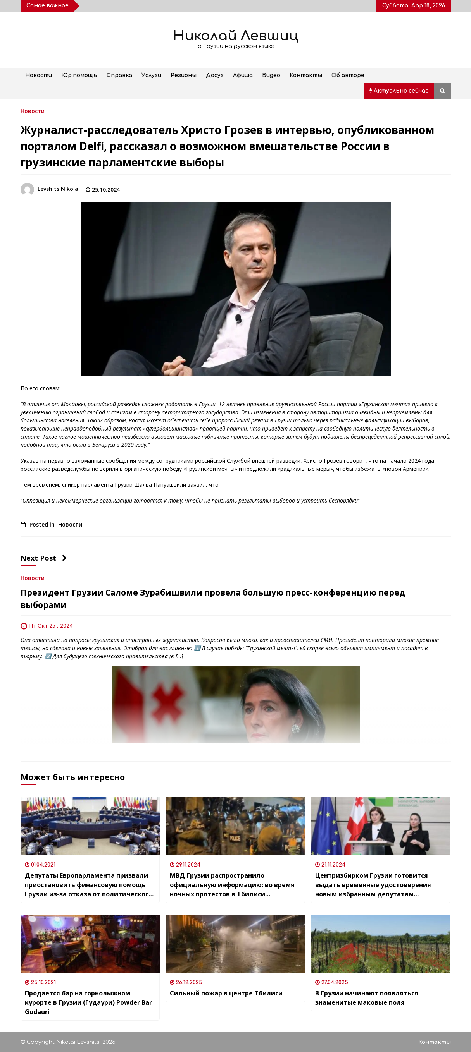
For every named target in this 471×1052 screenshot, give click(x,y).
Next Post (44, 558)
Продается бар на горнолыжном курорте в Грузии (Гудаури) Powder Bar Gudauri (88, 1002)
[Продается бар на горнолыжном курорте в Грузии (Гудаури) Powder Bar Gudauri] (90, 944)
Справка (119, 75)
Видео (271, 75)
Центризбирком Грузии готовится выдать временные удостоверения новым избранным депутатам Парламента (373, 885)
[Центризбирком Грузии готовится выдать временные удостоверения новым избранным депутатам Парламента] (380, 826)
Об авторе (347, 75)
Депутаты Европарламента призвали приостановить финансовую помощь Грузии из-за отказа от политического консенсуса (88, 885)
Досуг (215, 75)
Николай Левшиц (235, 35)
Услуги (151, 75)
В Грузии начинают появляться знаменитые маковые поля (366, 998)
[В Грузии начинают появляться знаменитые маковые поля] (380, 944)
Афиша (243, 75)
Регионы (184, 75)
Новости (38, 75)
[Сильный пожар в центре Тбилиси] (235, 944)
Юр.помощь (79, 75)
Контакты (306, 75)
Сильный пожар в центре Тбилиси (226, 993)
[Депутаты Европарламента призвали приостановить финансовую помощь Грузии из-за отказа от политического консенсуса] (90, 826)
